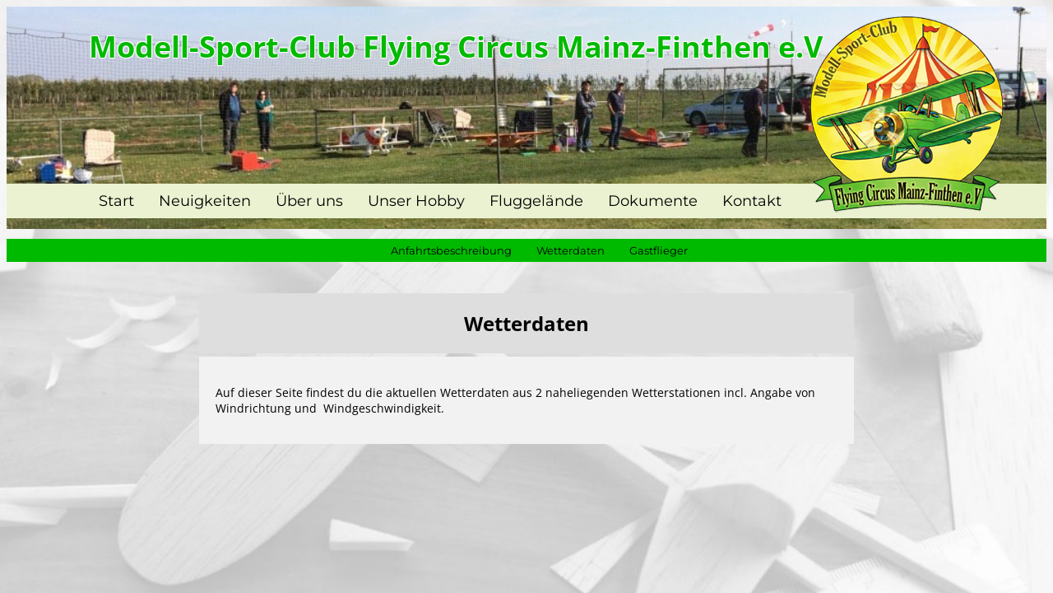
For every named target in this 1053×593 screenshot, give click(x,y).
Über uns (309, 201)
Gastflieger (658, 250)
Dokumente (653, 201)
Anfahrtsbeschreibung (451, 250)
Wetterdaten (570, 250)
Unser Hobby (416, 201)
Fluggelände (536, 201)
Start (116, 201)
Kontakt (752, 201)
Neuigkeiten (205, 201)
